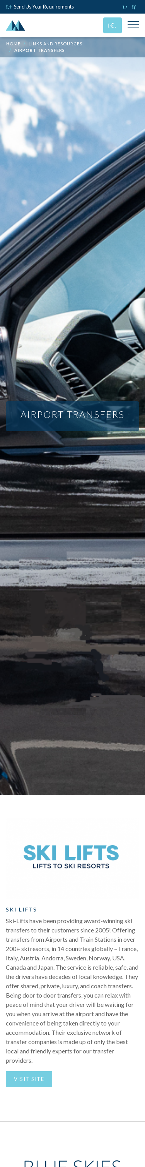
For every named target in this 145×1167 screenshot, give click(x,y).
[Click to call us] (126, 6)
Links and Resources (55, 43)
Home (13, 43)
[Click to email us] (135, 6)
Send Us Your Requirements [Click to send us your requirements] (40, 6)
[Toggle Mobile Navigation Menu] (133, 25)
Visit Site (29, 1079)
